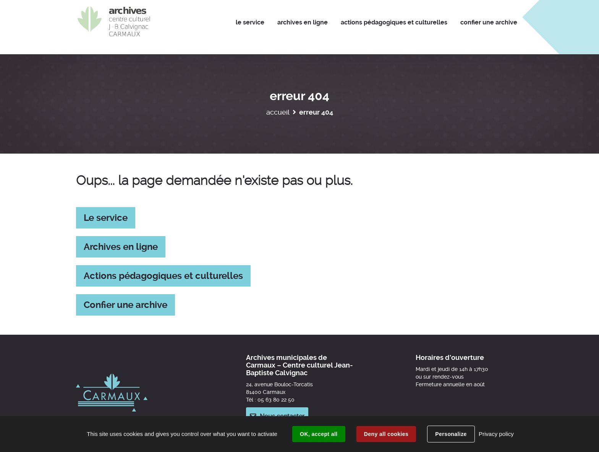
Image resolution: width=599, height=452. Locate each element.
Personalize (450, 434)
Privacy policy (496, 434)
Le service (106, 217)
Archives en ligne (121, 246)
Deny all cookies (386, 434)
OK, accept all (318, 434)
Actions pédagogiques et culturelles (163, 276)
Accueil (278, 112)
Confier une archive (125, 305)
